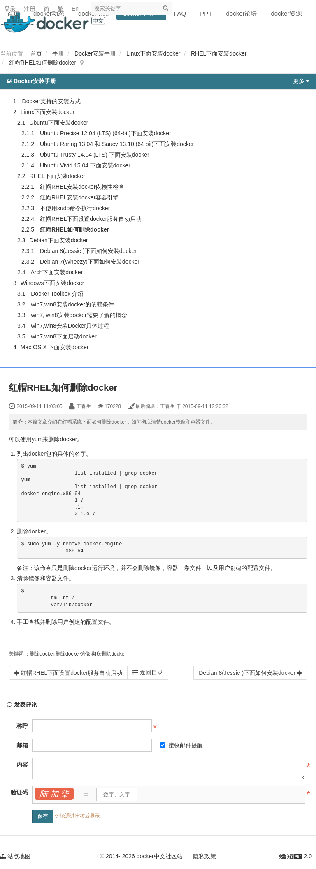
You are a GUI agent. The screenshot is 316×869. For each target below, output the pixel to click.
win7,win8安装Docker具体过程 (70, 325)
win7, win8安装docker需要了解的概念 (79, 315)
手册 (58, 53)
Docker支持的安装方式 (51, 101)
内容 (22, 764)
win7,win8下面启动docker (64, 336)
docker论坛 (241, 13)
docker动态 (48, 13)
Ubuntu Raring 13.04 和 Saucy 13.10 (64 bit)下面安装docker (117, 144)
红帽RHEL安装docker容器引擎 (79, 197)
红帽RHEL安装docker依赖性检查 (82, 186)
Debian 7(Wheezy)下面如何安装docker (89, 261)
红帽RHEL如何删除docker (42, 62)
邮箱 (22, 745)
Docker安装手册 (95, 53)
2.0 (295, 857)
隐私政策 (204, 856)
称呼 (22, 726)
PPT (206, 13)
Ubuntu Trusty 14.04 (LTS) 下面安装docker (94, 154)
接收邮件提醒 (181, 745)
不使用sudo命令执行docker (75, 208)
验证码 (19, 792)
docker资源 (286, 13)
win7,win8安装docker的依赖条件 (72, 304)
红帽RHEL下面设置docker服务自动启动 (91, 219)
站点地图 (15, 856)
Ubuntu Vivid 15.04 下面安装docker (85, 165)
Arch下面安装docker (56, 272)
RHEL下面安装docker (218, 53)
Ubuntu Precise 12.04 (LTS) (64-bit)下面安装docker (105, 133)
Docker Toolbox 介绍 (57, 293)
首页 (13, 13)
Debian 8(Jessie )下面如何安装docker (88, 251)
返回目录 (147, 672)
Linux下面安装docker (153, 53)
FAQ (180, 13)
